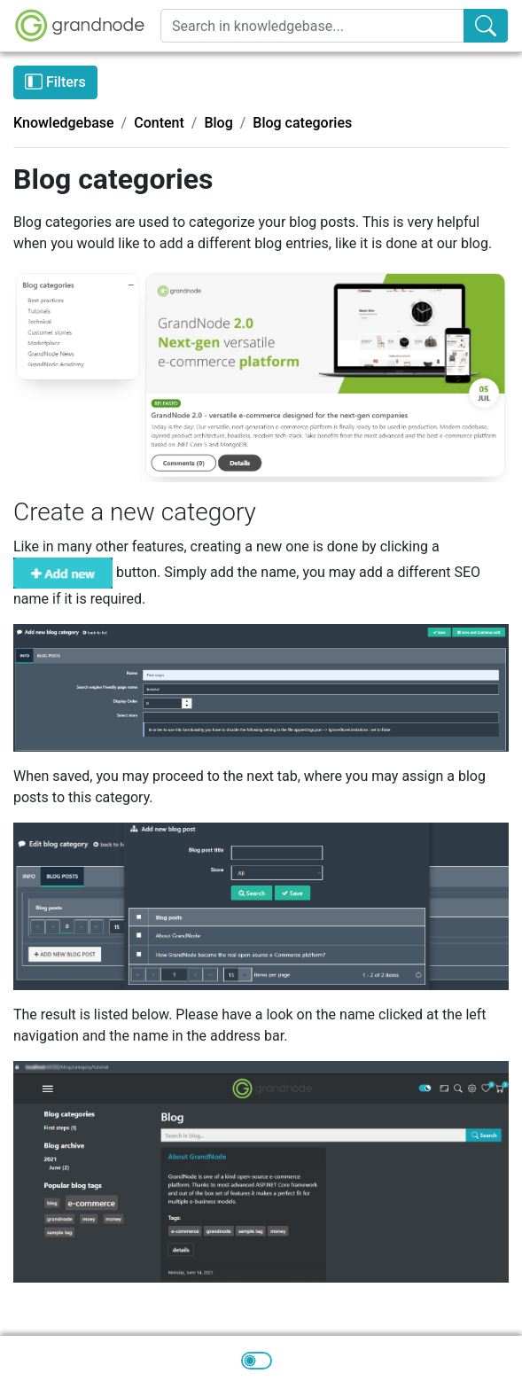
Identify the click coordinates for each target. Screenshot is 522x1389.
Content (159, 122)
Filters (55, 81)
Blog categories (302, 122)
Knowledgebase (63, 122)
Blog (218, 122)
